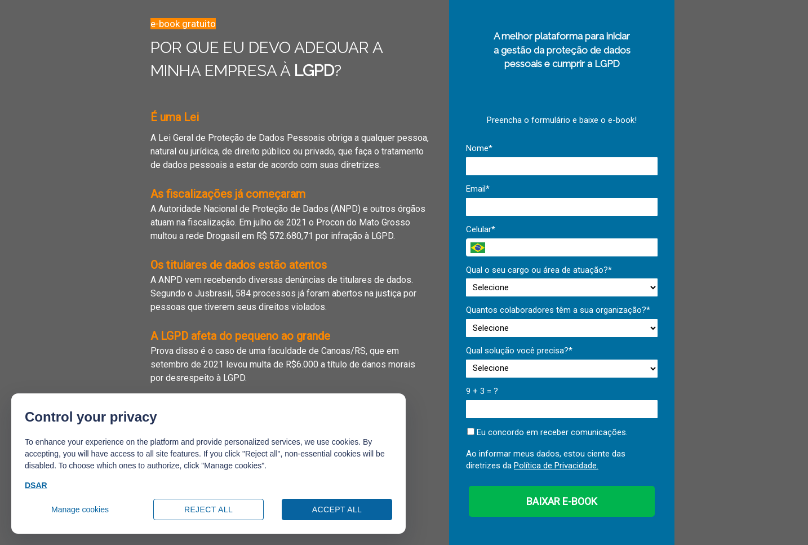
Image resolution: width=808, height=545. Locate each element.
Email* (478, 189)
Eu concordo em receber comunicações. (547, 432)
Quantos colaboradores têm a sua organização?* (558, 310)
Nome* (479, 148)
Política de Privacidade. (556, 465)
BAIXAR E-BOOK (561, 501)
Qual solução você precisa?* (519, 350)
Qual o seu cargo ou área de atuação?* (539, 270)
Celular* (480, 229)
